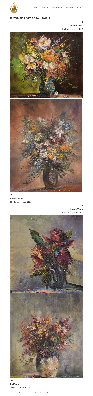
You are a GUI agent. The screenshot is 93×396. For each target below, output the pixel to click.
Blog (47, 393)
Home (35, 8)
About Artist (69, 8)
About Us (78, 8)
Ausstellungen (55, 8)
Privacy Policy (32, 393)
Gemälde (43, 8)
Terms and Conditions (19, 393)
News (42, 393)
